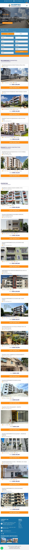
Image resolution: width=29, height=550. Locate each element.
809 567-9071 (10, 0)
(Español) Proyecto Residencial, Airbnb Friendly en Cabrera (14, 92)
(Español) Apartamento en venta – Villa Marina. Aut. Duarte (14, 462)
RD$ (7, 30)
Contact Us (20, 527)
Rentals (19, 524)
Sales (19, 523)
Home (19, 522)
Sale (5, 33)
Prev (1, 18)
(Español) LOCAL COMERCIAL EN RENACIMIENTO (14, 355)
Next (27, 18)
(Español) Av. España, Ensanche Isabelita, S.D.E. (14, 188)
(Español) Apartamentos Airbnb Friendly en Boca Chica (14, 66)
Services (20, 525)
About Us (20, 526)
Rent (18, 33)
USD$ (3, 30)
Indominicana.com (17, 548)
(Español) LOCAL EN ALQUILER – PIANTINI (14, 408)
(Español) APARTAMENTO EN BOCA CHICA (14, 381)
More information (7, 22)
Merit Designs (17, 547)
